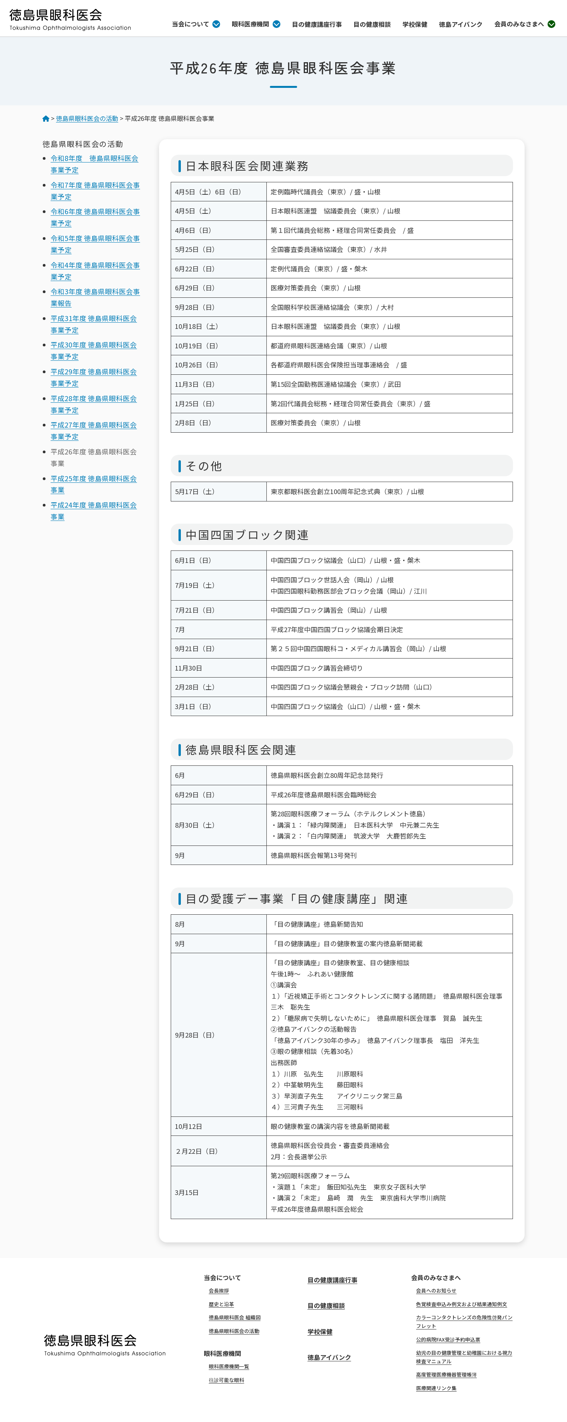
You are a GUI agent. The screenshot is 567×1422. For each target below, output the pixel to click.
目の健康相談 (372, 24)
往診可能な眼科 (226, 1380)
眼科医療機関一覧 (229, 1366)
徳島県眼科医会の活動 (234, 1331)
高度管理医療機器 (446, 1374)
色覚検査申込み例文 (461, 1304)
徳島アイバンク (461, 24)
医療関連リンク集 (436, 1388)
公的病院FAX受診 (448, 1339)
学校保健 (414, 24)
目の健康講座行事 (317, 24)
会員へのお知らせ (436, 1290)
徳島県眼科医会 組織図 (235, 1317)
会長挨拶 (219, 1290)
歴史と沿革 (221, 1304)
